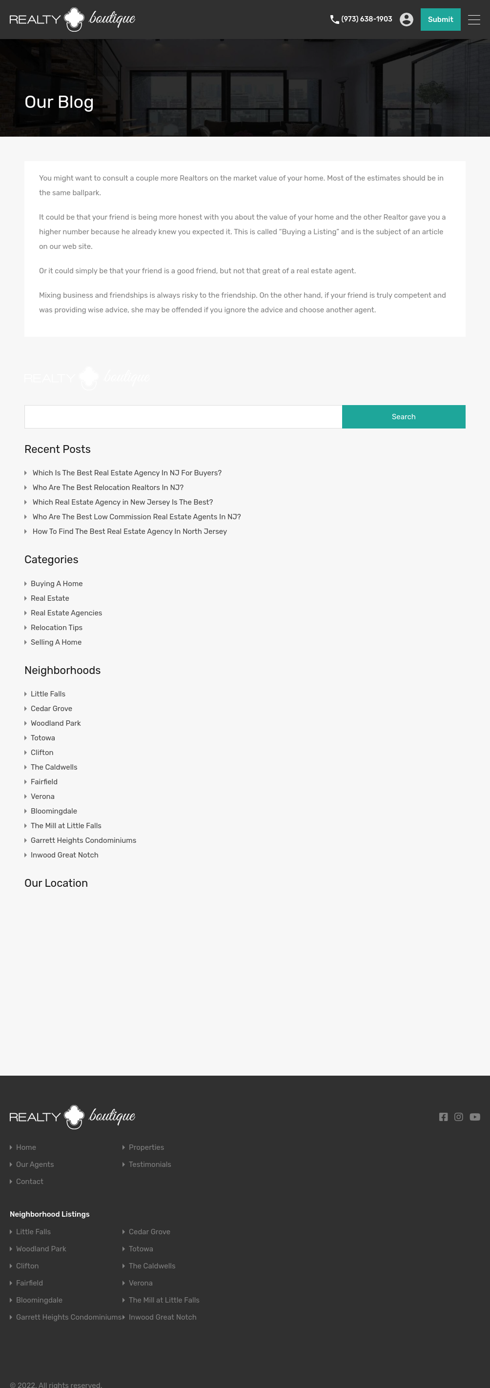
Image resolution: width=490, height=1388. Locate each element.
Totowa (43, 738)
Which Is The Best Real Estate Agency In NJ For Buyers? (127, 473)
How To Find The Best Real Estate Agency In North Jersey (130, 531)
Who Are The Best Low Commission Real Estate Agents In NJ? (137, 516)
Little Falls (48, 694)
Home (26, 1147)
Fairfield (44, 781)
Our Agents (35, 1164)
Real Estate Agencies (66, 613)
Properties (146, 1147)
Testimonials (150, 1164)
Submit (440, 19)
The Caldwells (54, 767)
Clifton (42, 752)
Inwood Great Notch (65, 855)
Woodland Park (56, 723)
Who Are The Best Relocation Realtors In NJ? (108, 487)
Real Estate (50, 598)
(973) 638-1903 (367, 19)
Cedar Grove (51, 708)
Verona (43, 796)
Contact (29, 1181)
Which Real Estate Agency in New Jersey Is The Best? (123, 502)
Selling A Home (56, 642)
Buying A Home (57, 583)
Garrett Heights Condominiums (83, 840)
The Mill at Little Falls (66, 825)
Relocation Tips (56, 627)
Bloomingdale (54, 811)
